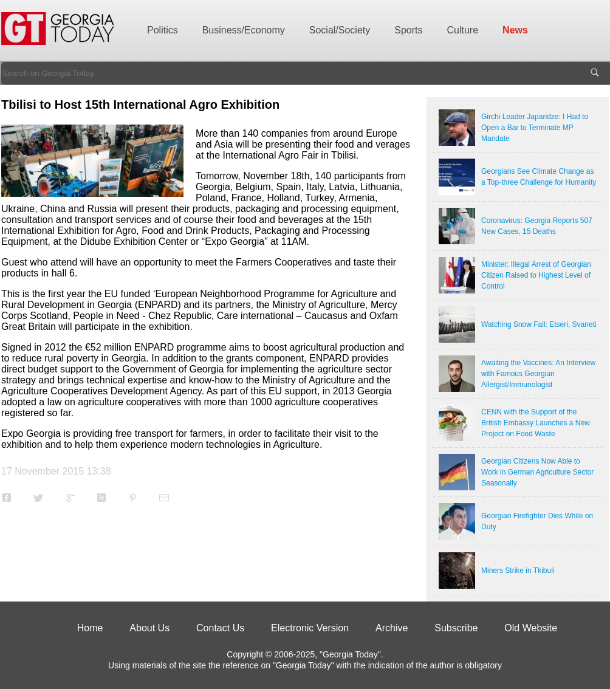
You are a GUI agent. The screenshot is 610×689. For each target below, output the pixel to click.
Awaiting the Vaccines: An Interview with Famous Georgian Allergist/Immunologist (538, 373)
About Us (149, 628)
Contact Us (220, 628)
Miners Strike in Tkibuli (517, 570)
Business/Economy (243, 30)
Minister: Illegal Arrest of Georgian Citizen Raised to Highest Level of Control (536, 275)
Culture (463, 30)
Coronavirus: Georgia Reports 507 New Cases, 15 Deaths (536, 226)
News (515, 30)
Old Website (530, 628)
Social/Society (340, 30)
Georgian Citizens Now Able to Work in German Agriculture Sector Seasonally (537, 472)
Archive (391, 628)
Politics (162, 30)
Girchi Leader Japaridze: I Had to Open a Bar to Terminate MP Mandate (534, 127)
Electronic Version (310, 628)
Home (90, 628)
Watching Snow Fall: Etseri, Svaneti (539, 324)
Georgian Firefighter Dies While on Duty (537, 521)
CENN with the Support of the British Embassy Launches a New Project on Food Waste (535, 423)
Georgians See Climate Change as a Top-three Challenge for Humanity (538, 177)
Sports (408, 30)
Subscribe (456, 628)
